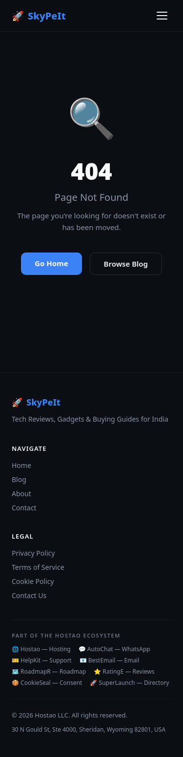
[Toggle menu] (162, 15)
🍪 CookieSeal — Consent (47, 683)
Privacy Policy (33, 553)
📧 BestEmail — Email (110, 660)
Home (21, 465)
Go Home (51, 263)
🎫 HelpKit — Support (42, 660)
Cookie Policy (33, 581)
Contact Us (29, 595)
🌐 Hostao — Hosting (41, 649)
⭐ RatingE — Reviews (124, 671)
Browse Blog (126, 264)
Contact (24, 507)
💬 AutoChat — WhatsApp (114, 649)
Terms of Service (38, 567)
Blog (19, 479)
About (21, 493)
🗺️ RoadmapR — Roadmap (49, 671)
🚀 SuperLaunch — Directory (129, 683)
